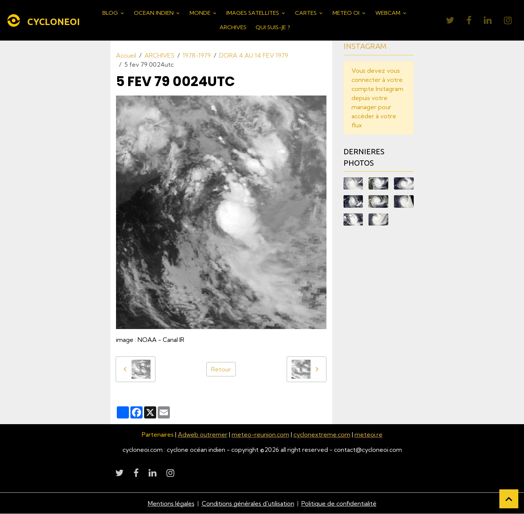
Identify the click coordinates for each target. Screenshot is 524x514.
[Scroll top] (508, 498)
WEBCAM (388, 12)
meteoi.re (369, 434)
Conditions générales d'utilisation (248, 503)
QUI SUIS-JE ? (273, 27)
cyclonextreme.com (321, 434)
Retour (221, 369)
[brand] (41, 20)
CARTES (306, 12)
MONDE (201, 12)
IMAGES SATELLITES (253, 12)
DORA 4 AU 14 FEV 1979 (253, 55)
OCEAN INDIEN (154, 12)
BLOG (110, 12)
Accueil (126, 55)
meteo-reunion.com (260, 434)
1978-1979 (197, 55)
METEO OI (347, 12)
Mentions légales (171, 503)
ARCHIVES (233, 27)
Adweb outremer (202, 434)
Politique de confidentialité (339, 503)
